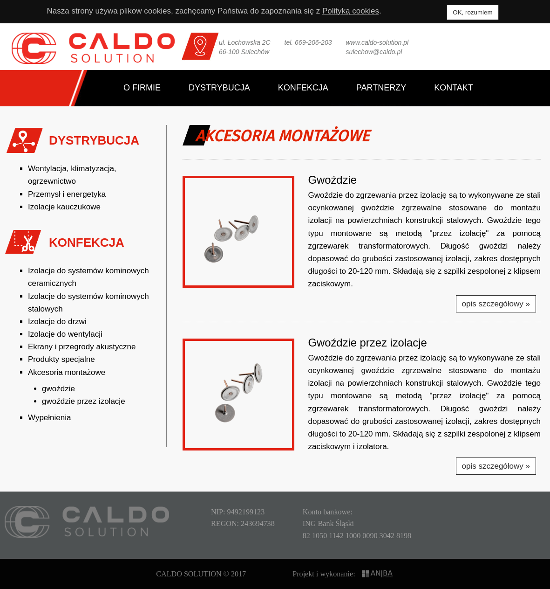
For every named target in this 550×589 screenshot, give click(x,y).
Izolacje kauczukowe (64, 206)
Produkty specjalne (61, 359)
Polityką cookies (350, 11)
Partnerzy (381, 87)
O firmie (142, 87)
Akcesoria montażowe (66, 372)
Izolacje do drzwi (57, 321)
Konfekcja (303, 87)
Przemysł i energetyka (67, 194)
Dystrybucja (219, 87)
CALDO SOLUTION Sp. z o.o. (93, 48)
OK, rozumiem (472, 12)
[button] (238, 232)
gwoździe (58, 388)
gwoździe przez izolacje (83, 401)
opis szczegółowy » (496, 303)
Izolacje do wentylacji (65, 334)
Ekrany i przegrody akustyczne (82, 346)
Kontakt (453, 87)
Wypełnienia (49, 417)
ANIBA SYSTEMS (378, 573)
